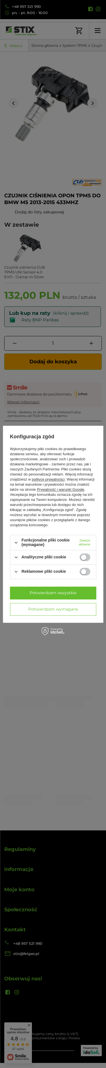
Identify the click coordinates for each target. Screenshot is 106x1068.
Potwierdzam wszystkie (53, 592)
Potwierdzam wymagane (53, 609)
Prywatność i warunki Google (60, 490)
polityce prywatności (48, 479)
